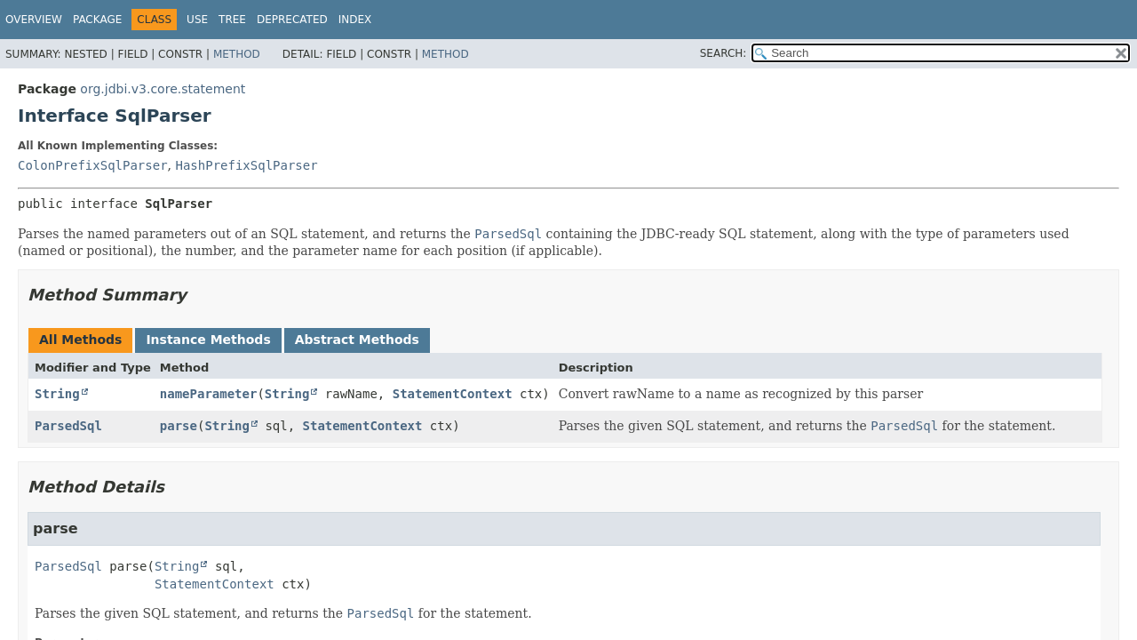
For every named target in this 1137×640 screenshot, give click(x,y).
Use (197, 19)
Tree (232, 19)
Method (236, 54)
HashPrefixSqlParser (246, 165)
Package (97, 19)
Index (355, 19)
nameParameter (209, 394)
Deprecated (292, 19)
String (57, 394)
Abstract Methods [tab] (357, 339)
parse (178, 426)
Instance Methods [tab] (208, 339)
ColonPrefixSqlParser (93, 165)
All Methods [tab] (80, 339)
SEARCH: (723, 53)
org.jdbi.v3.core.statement (162, 89)
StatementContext (453, 394)
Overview (33, 19)
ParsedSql (68, 426)
